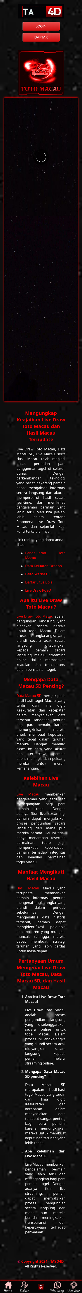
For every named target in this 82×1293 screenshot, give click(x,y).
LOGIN (41, 26)
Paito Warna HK (38, 574)
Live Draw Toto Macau (35, 616)
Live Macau (30, 794)
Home (8, 1287)
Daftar (24, 1287)
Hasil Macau (29, 888)
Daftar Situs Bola (38, 582)
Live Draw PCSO (38, 590)
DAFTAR (41, 37)
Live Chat (73, 1287)
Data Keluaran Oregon (43, 565)
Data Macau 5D (29, 695)
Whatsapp (57, 1287)
